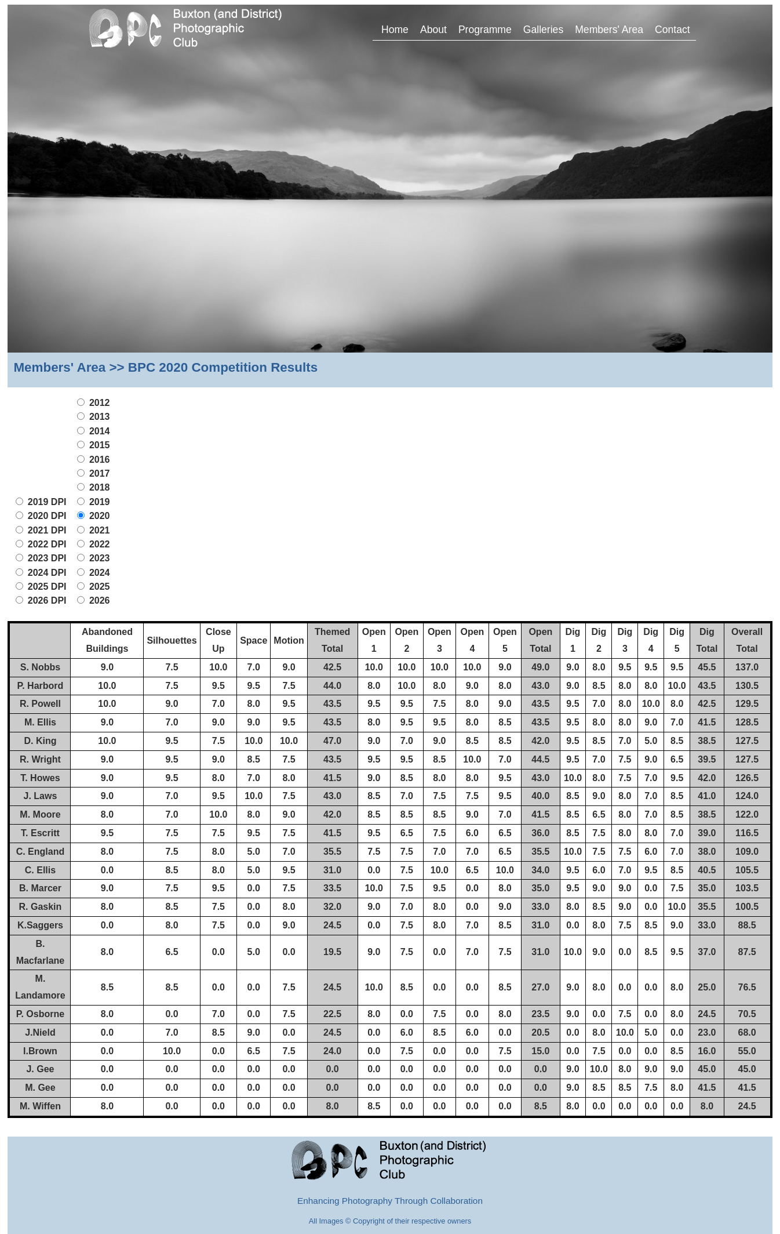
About (433, 29)
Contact (672, 29)
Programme (485, 29)
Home (395, 29)
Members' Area (609, 29)
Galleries (543, 29)
